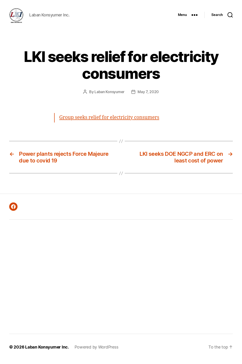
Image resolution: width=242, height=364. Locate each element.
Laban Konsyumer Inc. (47, 351)
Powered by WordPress (96, 351)
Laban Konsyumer (109, 95)
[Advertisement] (67, 280)
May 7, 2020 (148, 95)
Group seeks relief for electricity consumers (109, 121)
